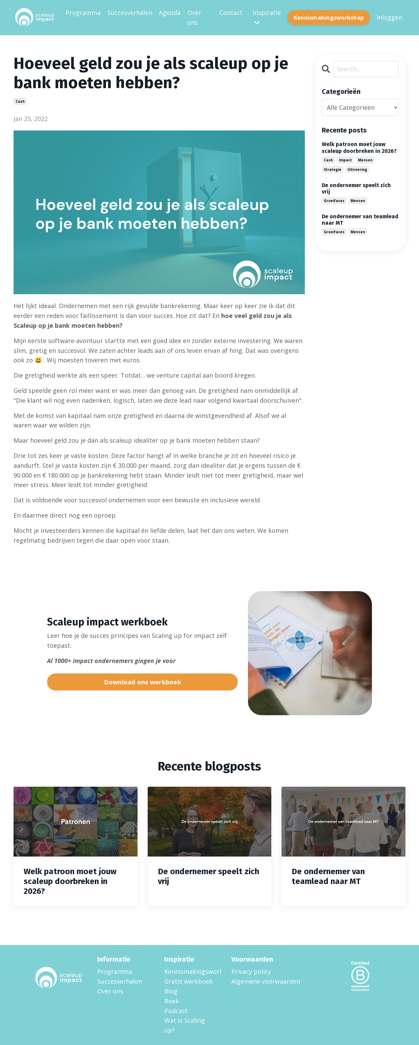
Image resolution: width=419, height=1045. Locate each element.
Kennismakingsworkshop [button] (329, 17)
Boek (171, 1001)
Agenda (170, 12)
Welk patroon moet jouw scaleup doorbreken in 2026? (359, 147)
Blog (170, 991)
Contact (231, 12)
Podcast (176, 1010)
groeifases (334, 200)
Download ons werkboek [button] (142, 682)
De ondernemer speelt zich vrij (356, 188)
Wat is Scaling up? (184, 1025)
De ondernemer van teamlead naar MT (360, 219)
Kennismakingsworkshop (189, 971)
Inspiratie (267, 17)
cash (20, 101)
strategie (332, 169)
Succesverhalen (129, 12)
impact (345, 159)
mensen (365, 159)
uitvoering (357, 169)
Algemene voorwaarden (265, 981)
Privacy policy (251, 971)
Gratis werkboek (188, 981)
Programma (83, 12)
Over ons (194, 17)
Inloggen (389, 17)
